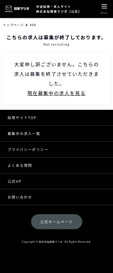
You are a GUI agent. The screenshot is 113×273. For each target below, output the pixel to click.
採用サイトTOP (22, 117)
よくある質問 (20, 165)
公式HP (15, 181)
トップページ (13, 24)
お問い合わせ (20, 197)
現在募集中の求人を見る (56, 93)
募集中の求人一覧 (24, 133)
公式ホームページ (56, 221)
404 (33, 24)
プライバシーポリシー (28, 149)
